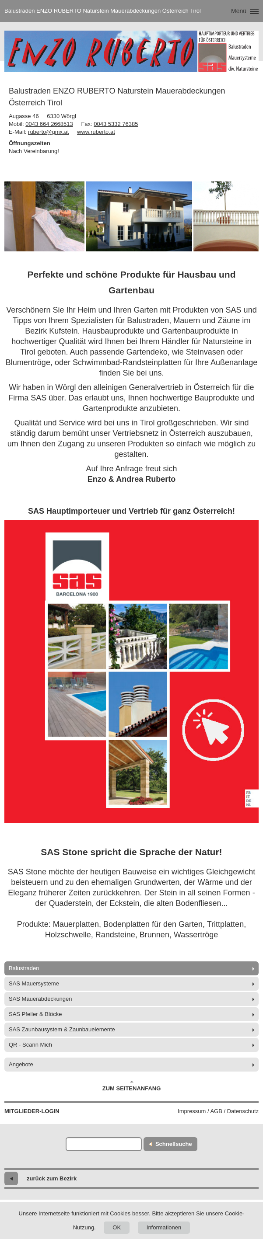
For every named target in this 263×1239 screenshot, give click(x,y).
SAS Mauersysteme (34, 983)
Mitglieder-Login (32, 1111)
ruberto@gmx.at (48, 132)
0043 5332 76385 (116, 124)
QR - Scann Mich (30, 1044)
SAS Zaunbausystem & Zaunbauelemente (62, 1029)
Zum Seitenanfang (131, 1086)
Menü (238, 10)
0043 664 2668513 (49, 124)
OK (116, 1227)
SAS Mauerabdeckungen (40, 998)
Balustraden (24, 968)
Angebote (21, 1064)
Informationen (164, 1227)
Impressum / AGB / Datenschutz (218, 1111)
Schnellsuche (173, 1144)
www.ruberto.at (96, 132)
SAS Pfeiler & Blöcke (35, 1014)
